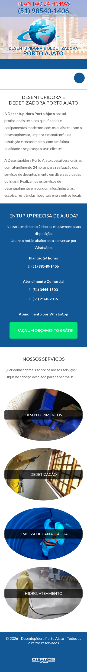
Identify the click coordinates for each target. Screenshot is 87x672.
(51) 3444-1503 (45, 289)
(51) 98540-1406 (43, 11)
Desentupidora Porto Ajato (43, 38)
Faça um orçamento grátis (45, 330)
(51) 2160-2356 (45, 299)
